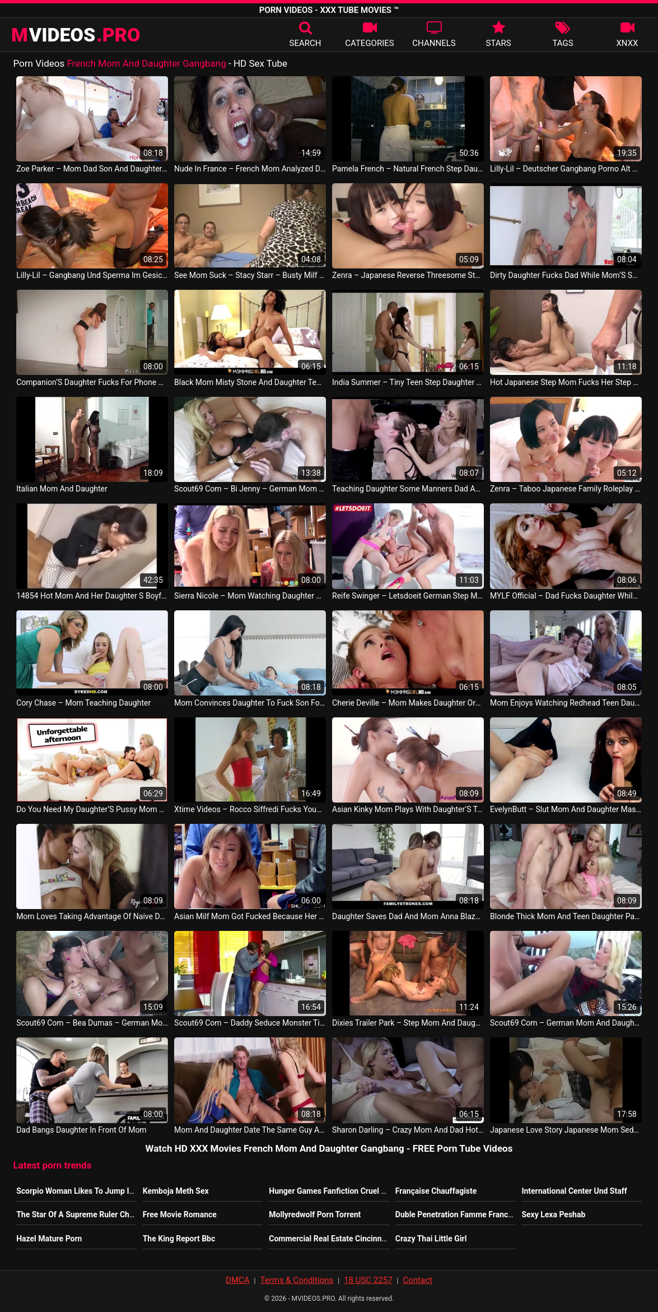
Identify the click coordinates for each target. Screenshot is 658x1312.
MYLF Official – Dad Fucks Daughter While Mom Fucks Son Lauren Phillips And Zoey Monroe (566, 595)
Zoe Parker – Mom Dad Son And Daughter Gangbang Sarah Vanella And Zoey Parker (92, 168)
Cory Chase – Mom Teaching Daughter (83, 702)
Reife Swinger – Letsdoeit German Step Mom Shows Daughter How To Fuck (408, 595)
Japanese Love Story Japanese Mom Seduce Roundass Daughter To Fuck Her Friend (566, 1129)
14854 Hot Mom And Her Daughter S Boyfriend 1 (92, 595)
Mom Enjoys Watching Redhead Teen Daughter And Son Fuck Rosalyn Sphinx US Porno (566, 702)
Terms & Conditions (296, 1280)
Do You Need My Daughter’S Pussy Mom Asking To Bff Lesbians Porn (92, 809)
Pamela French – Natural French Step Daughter (408, 168)
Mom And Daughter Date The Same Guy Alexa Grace (250, 1129)
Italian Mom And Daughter (62, 488)
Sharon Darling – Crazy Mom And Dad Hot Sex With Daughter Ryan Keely (408, 1129)
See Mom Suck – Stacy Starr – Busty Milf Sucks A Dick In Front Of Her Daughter (250, 275)
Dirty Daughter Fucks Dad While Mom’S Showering (566, 275)
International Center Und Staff (574, 1190)
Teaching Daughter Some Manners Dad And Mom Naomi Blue (408, 488)
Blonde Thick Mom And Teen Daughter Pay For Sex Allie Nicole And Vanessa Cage (566, 916)
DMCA (238, 1280)
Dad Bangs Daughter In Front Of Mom (81, 1129)
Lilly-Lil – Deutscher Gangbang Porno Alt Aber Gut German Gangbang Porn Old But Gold (566, 168)
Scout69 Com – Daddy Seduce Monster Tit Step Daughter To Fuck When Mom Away (250, 1022)
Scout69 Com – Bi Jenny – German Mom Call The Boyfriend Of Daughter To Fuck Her (250, 488)
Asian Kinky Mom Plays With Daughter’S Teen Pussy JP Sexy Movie (408, 809)
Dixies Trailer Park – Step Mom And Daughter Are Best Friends (408, 1022)
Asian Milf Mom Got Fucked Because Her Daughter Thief (250, 916)
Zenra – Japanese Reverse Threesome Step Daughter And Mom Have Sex (408, 275)
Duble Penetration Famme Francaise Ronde (471, 1214)
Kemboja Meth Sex (176, 1190)
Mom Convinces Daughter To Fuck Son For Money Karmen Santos (250, 702)
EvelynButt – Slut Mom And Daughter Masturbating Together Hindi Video (566, 809)
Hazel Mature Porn (49, 1238)
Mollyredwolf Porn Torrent (315, 1214)
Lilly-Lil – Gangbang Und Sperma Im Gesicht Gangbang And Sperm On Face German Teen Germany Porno (92, 275)
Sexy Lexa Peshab (553, 1214)
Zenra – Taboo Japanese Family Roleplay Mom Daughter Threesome (566, 488)
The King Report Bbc (179, 1238)
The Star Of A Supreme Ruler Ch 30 (78, 1214)
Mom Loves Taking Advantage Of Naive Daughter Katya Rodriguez (92, 916)
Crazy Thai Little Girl (431, 1238)
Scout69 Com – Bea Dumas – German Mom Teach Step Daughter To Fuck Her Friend (92, 1022)
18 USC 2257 (368, 1280)
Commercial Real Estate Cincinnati (329, 1238)
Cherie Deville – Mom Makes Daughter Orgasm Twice (408, 702)
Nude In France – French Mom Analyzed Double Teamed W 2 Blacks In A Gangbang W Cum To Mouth (250, 168)
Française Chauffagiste (436, 1190)
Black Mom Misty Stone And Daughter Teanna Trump (250, 382)
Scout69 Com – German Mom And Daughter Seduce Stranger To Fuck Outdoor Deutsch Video (566, 1022)
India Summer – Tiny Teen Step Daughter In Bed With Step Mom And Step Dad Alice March (408, 382)
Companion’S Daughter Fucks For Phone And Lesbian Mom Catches (92, 382)
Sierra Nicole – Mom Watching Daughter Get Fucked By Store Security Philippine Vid (250, 595)
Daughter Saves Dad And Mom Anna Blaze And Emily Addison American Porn (408, 916)
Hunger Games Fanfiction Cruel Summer (340, 1190)
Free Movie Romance (180, 1214)
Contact (417, 1280)
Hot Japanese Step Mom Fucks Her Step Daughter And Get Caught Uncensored (566, 382)
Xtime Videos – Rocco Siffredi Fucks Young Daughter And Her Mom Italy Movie (250, 809)
